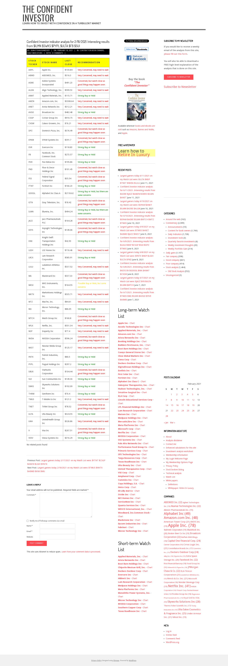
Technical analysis (173, 473)
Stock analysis (172, 267)
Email (29, 531)
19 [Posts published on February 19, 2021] (193, 405)
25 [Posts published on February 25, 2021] (188, 410)
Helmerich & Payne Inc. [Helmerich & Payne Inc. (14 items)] (177, 567)
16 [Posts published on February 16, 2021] (177, 405)
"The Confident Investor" (136, 84)
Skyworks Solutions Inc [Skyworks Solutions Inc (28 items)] (184, 601)
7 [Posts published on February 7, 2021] (166, 400)
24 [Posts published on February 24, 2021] (182, 410)
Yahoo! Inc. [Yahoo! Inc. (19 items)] (179, 617)
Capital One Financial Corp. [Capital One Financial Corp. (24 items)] (184, 540)
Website (30, 537)
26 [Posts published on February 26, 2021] (193, 410)
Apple (124, 133)
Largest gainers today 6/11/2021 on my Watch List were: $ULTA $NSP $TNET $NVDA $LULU (136, 179)
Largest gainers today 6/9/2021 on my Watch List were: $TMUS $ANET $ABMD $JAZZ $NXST (137, 230)
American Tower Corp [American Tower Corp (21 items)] (177, 521)
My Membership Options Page (179, 462)
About (168, 437)
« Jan (166, 422)
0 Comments (57, 53)
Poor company (172, 263)
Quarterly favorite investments (181, 241)
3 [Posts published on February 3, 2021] (182, 394)
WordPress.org (172, 642)
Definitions (173, 484)
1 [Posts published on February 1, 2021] (171, 394)
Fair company (172, 256)
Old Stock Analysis (176, 271)
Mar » (172, 422)
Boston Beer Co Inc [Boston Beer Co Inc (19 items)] (178, 533)
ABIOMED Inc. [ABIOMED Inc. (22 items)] (173, 502)
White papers (172, 480)
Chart (132, 323)
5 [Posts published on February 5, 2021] (192, 394)
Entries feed (171, 635)
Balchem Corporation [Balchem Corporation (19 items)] (175, 530)
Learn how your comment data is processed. (81, 552)
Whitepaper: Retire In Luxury (181, 488)
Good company (172, 260)
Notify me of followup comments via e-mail (47, 521)
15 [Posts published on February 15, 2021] (172, 405)
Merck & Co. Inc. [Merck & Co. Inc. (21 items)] (177, 578)
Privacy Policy (172, 466)
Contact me (171, 444)
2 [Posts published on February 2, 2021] (176, 394)
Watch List (170, 477)
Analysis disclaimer (174, 440)
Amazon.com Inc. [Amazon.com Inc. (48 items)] (181, 518)
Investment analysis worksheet (179, 451)
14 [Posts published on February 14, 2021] (167, 405)
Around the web (173, 219)
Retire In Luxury (134, 154)
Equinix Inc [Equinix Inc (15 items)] (180, 556)
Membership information (177, 455)
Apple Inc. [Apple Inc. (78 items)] (182, 525)
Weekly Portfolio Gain (177, 249)
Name (30, 526)
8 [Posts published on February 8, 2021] (171, 400)
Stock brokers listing (175, 469)
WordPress (132, 660)
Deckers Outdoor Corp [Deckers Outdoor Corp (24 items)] (184, 552)
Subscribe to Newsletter (180, 87)
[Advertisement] (175, 145)
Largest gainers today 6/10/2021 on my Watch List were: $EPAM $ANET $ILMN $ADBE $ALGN (136, 205)
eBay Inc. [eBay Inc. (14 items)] (168, 556)
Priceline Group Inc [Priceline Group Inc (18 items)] (181, 594)
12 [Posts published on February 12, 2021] (193, 400)
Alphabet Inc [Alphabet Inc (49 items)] (177, 514)
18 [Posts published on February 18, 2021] (188, 405)
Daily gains (171, 253)
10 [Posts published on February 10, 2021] (182, 400)
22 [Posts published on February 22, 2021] (172, 410)
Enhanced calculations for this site (181, 448)
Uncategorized (172, 275)
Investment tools (175, 238)
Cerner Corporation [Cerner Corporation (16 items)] (173, 545)
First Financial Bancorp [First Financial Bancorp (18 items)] (175, 563)
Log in (168, 631)
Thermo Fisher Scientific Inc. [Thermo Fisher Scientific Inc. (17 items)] (177, 606)
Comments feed (173, 638)
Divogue (116, 660)
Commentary (171, 223)
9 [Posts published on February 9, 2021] (176, 400)
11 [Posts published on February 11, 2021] (188, 400)
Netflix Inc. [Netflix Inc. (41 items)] (179, 586)
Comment (31, 495)
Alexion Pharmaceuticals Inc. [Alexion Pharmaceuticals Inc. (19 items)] (178, 510)
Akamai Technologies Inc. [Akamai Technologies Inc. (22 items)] (186, 506)
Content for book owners (92, 50)
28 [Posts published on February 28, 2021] (167, 416)
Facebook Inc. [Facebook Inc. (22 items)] (189, 560)
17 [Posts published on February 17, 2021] (182, 405)
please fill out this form (175, 54)
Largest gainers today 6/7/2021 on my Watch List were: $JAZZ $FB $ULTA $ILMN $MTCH (137, 281)
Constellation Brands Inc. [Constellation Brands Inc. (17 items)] (180, 548)
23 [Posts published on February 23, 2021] (177, 410)
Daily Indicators (34, 53)
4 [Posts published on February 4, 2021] (187, 394)
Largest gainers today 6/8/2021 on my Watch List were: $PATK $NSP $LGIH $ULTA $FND (137, 256)
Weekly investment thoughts (180, 245)
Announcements (175, 227)
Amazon (133, 129)
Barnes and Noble (146, 129)
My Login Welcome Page (177, 458)
